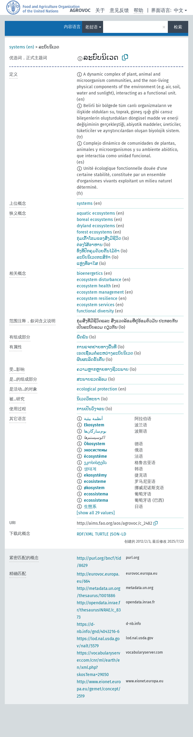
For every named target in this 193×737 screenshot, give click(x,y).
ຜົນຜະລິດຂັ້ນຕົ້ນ (91, 359)
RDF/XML (85, 534)
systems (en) (21, 47)
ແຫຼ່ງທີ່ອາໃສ (87, 263)
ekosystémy (95, 475)
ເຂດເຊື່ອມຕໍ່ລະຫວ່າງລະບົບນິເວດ (105, 353)
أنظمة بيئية (93, 418)
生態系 (90, 506)
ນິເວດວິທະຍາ (88, 399)
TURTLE (101, 534)
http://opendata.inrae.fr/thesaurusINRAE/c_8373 (99, 610)
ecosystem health (94, 286)
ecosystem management (100, 292)
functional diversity (95, 311)
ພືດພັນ (82, 337)
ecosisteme (95, 481)
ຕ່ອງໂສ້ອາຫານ (89, 244)
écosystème (95, 456)
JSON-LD (118, 534)
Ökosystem (94, 443)
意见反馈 (119, 10)
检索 (178, 27)
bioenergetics (90, 273)
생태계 (90, 469)
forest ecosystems (94, 232)
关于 (100, 10)
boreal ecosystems (95, 219)
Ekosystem (94, 425)
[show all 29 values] (96, 512)
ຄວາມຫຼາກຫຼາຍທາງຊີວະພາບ (103, 369)
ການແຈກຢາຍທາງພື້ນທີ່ (97, 347)
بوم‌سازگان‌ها (95, 431)
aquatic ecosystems (96, 213)
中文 (178, 10)
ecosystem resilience (97, 298)
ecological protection (97, 389)
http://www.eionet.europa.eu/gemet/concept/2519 (99, 689)
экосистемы (95, 450)
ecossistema (96, 494)
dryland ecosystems (96, 225)
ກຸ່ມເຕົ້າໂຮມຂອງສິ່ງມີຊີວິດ (99, 238)
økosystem (94, 487)
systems (85, 203)
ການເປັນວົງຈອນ (90, 408)
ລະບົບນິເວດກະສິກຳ (94, 257)
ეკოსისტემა (95, 462)
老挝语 (91, 27)
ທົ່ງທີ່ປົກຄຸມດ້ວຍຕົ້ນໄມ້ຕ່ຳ (98, 251)
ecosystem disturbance (99, 279)
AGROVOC (80, 10)
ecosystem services (95, 304)
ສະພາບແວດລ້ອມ (92, 379)
